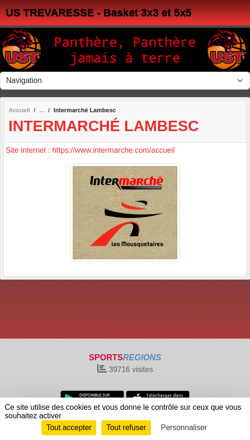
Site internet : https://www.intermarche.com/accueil (90, 150)
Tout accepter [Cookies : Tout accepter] (69, 427)
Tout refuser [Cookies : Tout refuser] (126, 427)
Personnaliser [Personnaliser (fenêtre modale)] (184, 427)
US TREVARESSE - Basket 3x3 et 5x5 (99, 12)
